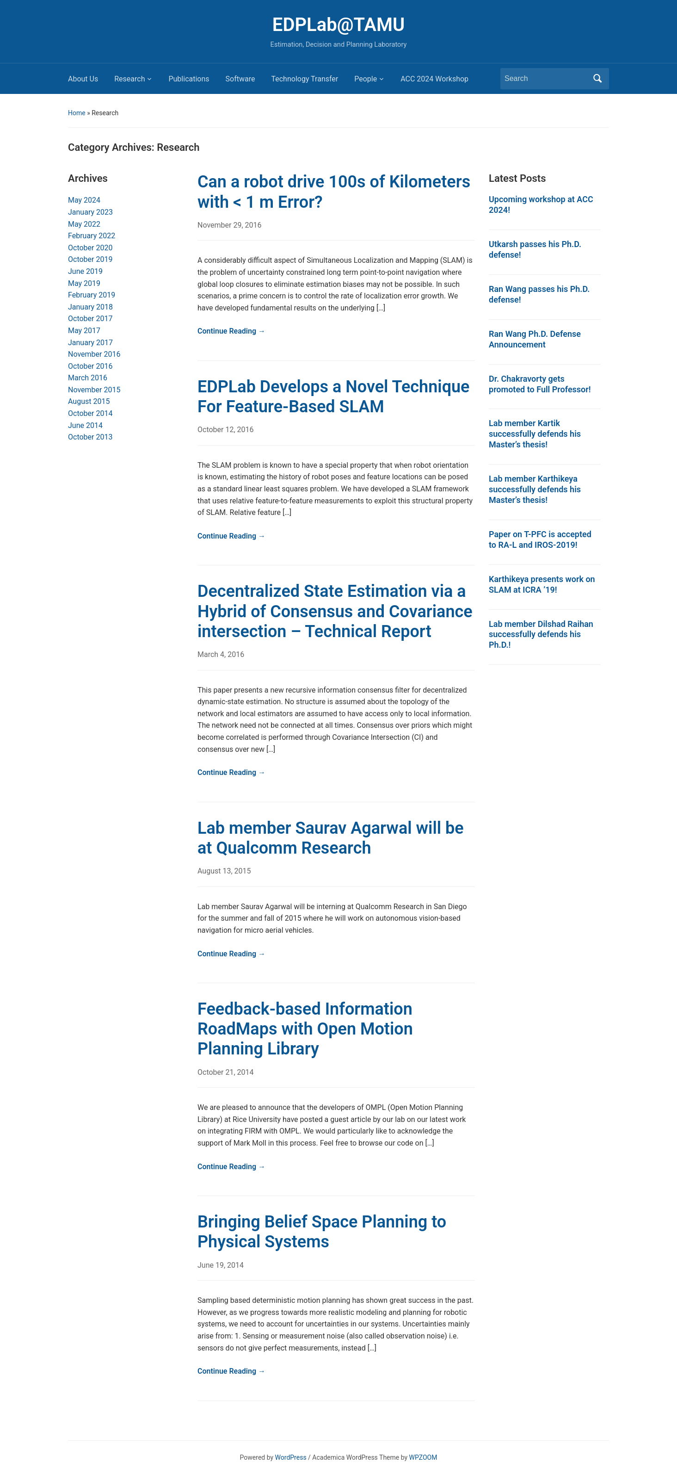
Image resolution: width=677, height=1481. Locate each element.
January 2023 (90, 212)
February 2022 (91, 235)
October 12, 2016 (225, 429)
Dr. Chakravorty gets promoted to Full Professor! (540, 384)
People (365, 78)
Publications (188, 78)
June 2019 (85, 271)
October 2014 (90, 413)
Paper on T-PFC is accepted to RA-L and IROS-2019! (540, 539)
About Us (83, 78)
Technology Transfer (304, 78)
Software (240, 78)
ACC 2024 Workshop (434, 78)
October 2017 (90, 318)
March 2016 (87, 377)
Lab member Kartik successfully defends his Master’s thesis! (535, 433)
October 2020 (90, 247)
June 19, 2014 (220, 1265)
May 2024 (84, 200)
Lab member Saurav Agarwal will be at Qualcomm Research (330, 838)
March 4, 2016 (220, 654)
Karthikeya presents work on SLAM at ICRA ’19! (542, 584)
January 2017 (90, 342)
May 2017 (84, 330)
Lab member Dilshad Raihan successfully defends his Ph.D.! (541, 634)
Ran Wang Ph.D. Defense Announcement (535, 339)
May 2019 (84, 283)
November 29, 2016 (229, 225)
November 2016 (94, 354)
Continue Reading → (231, 331)
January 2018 (90, 307)
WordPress (291, 1457)
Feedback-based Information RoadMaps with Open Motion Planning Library (305, 1029)
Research (129, 78)
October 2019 (90, 259)
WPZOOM (423, 1457)
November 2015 (94, 389)
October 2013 (90, 437)
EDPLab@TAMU (338, 25)
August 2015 (89, 401)
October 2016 (90, 366)
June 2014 (85, 425)
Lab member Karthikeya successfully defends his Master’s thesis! (535, 489)
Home (77, 113)
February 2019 (91, 295)
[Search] (546, 78)
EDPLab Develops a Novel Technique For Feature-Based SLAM (333, 396)
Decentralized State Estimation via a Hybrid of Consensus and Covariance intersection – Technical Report (335, 611)
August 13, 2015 (224, 871)
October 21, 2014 (225, 1072)
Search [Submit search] (597, 78)
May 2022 (84, 224)
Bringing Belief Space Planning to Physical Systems (321, 1232)
